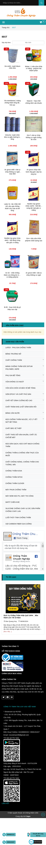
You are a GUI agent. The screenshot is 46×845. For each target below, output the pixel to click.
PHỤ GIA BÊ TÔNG (13, 375)
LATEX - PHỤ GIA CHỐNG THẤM (18, 347)
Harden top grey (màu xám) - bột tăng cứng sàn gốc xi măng (12, 240)
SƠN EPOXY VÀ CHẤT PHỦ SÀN (18, 394)
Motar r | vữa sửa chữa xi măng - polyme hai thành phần (33, 68)
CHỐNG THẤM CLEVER (15, 483)
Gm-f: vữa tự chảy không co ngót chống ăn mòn (33, 137)
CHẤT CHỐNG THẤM (14, 360)
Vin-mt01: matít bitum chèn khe (12, 67)
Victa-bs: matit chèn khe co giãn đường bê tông (12, 137)
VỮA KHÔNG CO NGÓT (15, 382)
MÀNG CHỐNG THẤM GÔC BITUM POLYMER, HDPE (19, 367)
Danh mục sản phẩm (15, 342)
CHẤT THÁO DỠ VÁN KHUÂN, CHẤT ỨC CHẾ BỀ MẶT (21, 436)
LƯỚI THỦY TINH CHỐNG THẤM (18, 517)
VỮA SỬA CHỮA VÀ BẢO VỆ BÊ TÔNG (20, 388)
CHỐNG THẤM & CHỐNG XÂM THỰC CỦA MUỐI (22, 454)
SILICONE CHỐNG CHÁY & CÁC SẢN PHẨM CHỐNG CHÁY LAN (23, 509)
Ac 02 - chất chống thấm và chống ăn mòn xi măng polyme (12, 275)
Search (41, 3)
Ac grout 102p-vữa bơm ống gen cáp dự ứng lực (33, 172)
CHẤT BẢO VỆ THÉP (14, 428)
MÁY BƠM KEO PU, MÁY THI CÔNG (20, 496)
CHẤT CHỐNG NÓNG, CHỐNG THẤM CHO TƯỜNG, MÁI (22, 463)
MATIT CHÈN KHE (13, 502)
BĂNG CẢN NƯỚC (13, 413)
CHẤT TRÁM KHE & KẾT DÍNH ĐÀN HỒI (21, 407)
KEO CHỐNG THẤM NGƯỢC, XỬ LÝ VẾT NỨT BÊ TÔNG (21, 420)
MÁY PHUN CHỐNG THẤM (16, 490)
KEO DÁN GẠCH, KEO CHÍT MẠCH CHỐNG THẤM (22, 445)
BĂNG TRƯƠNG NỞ (13, 354)
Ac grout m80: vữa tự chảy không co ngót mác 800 (12, 172)
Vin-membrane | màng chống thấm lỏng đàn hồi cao (12, 103)
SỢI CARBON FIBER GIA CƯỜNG (19, 524)
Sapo (28, 816)
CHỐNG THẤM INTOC (14, 477)
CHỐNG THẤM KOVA (14, 471)
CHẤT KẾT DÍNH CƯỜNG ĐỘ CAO (19, 400)
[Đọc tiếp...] (8, 631)
